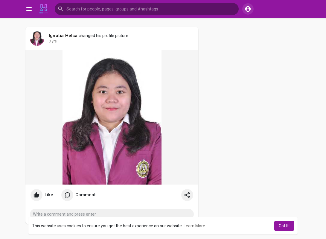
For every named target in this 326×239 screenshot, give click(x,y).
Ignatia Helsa (63, 35)
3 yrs (53, 41)
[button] (147, 9)
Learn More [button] (194, 225)
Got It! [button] (284, 225)
